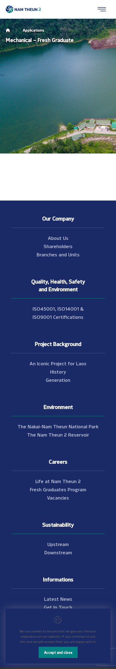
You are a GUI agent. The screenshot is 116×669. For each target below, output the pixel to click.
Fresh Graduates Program (58, 489)
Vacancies (58, 497)
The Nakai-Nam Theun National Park (58, 426)
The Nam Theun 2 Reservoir (58, 434)
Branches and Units (58, 254)
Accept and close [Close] (58, 652)
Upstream (58, 543)
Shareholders (58, 246)
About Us (58, 237)
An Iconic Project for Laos (58, 363)
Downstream (58, 552)
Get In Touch (58, 606)
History (58, 371)
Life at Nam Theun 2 (58, 480)
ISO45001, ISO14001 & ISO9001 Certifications (58, 312)
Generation (58, 379)
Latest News (58, 598)
